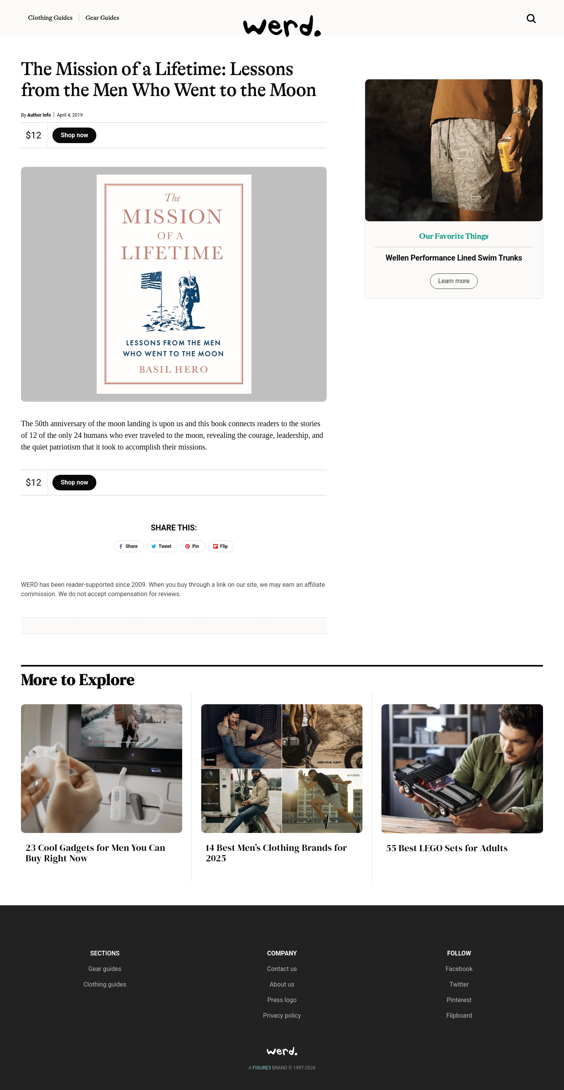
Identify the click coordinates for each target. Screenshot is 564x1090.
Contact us (282, 969)
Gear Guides (102, 17)
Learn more (454, 281)
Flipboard (459, 1015)
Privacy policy (282, 1015)
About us (282, 984)
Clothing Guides (50, 17)
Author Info (39, 115)
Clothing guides (105, 984)
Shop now (74, 135)
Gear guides (105, 969)
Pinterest (459, 1000)
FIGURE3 (262, 1068)
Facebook (459, 969)
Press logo (281, 1000)
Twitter (458, 984)
